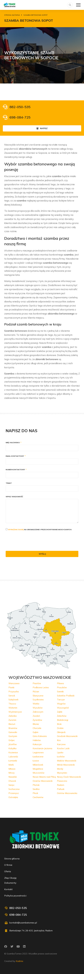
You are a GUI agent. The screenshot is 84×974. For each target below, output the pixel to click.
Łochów (61, 756)
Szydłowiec (38, 699)
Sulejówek (13, 699)
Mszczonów (38, 772)
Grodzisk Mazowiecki (67, 736)
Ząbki (59, 711)
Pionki (11, 687)
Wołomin (12, 707)
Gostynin (12, 736)
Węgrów (61, 703)
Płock (35, 793)
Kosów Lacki (63, 748)
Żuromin (12, 720)
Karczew (61, 744)
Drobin (60, 728)
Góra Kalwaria (40, 736)
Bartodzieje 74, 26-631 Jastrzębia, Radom (31, 930)
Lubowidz (13, 756)
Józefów (12, 744)
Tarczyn (61, 699)
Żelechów (61, 716)
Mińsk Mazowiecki (66, 764)
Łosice (36, 760)
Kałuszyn (37, 744)
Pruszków (62, 687)
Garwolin (12, 732)
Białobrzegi (62, 720)
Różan (36, 691)
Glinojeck (61, 732)
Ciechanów (38, 797)
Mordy (60, 768)
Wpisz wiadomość (14, 497)
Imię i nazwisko (13, 443)
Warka (36, 703)
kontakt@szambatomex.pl (23, 922)
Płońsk (36, 785)
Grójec (11, 740)
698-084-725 (19, 117)
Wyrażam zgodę (16, 529)
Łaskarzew (38, 756)
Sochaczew (14, 789)
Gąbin (35, 732)
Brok (59, 724)
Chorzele (37, 728)
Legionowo (38, 752)
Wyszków (38, 707)
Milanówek (38, 764)
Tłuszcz (12, 703)
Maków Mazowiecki (66, 760)
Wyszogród (63, 707)
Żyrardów (37, 720)
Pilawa (60, 683)
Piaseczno (62, 781)
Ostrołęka (13, 797)
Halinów (37, 740)
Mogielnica (38, 768)
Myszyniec (62, 772)
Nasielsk (12, 777)
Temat (9, 483)
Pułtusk (60, 789)
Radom (60, 785)
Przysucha (13, 691)
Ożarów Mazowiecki (42, 781)
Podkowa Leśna (41, 687)
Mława (11, 768)
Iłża (59, 740)
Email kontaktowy (15, 456)
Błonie (36, 724)
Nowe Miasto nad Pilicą (44, 777)
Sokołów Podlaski (65, 695)
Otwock (12, 781)
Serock (11, 695)
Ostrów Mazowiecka (67, 793)
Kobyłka (12, 748)
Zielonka (12, 716)
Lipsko (60, 752)
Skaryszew (38, 695)
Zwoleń (36, 716)
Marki (11, 764)
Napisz (42, 128)
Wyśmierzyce (15, 711)
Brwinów (12, 728)
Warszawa (13, 683)
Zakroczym (38, 711)
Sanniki (60, 691)
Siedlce (36, 789)
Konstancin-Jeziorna (42, 748)
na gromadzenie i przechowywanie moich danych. (40, 529)
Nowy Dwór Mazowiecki (69, 777)
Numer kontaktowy (15, 470)
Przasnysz (13, 793)
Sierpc (11, 785)
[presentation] (27, 541)
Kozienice (13, 752)
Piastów (37, 683)
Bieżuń (11, 724)
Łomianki (12, 760)
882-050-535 (19, 107)
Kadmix (19, 961)
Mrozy (11, 772)
